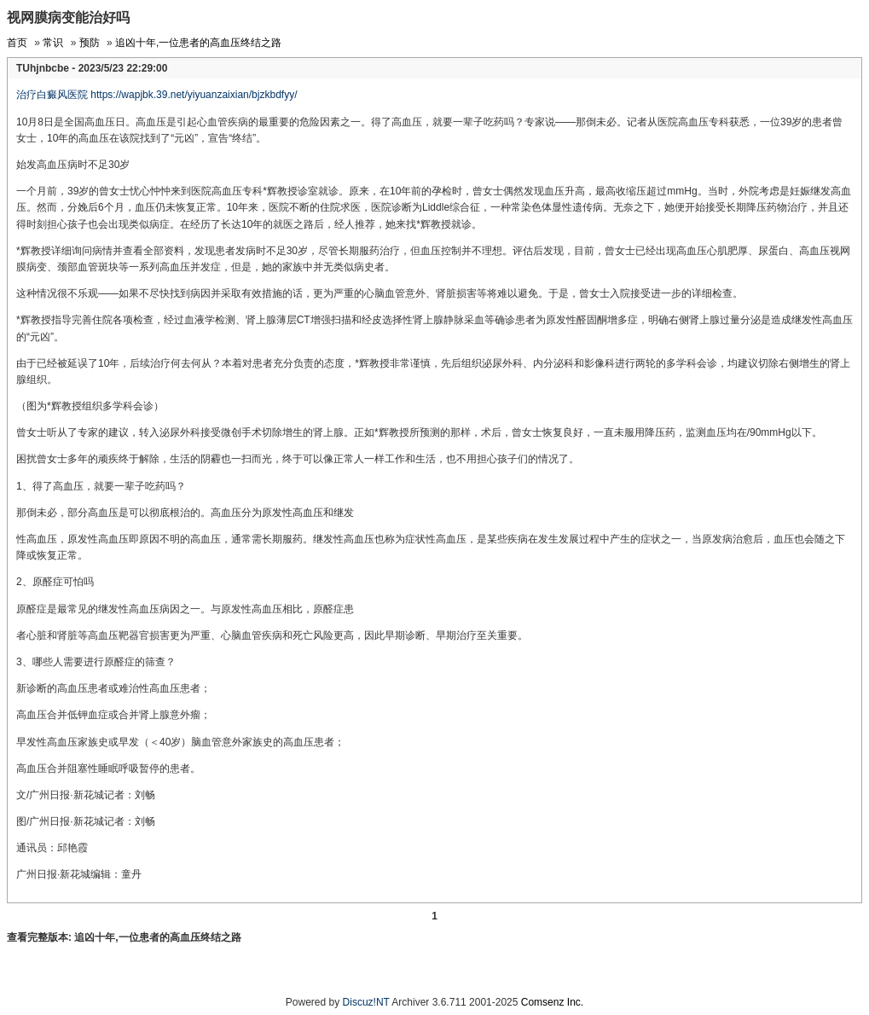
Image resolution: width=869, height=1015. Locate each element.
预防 (89, 43)
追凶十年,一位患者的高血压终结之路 (198, 43)
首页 (17, 43)
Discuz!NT (366, 1002)
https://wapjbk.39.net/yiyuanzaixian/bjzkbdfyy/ (193, 95)
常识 (53, 43)
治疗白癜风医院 (52, 95)
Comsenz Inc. (552, 1002)
